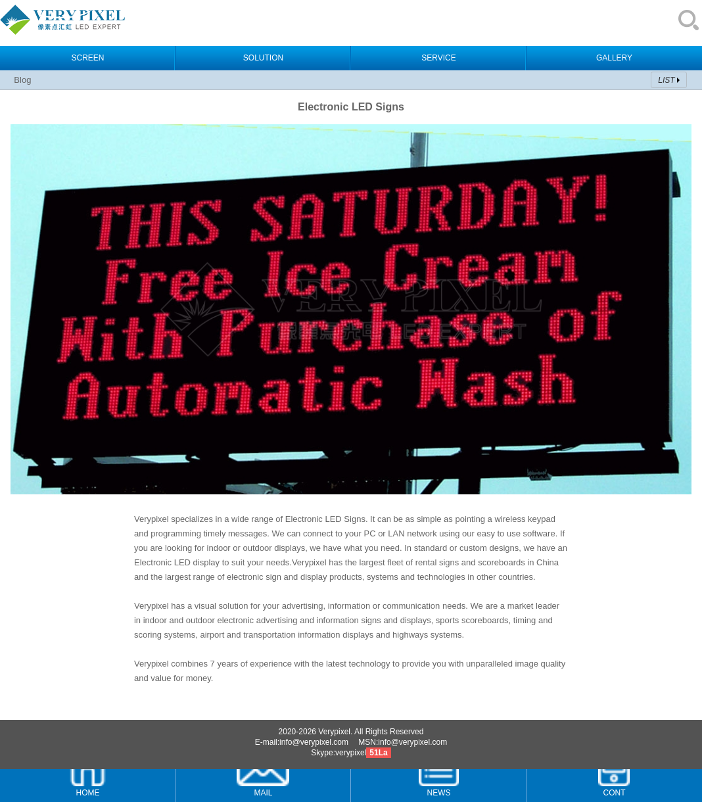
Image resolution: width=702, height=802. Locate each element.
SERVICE (438, 57)
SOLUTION (263, 57)
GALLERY (614, 57)
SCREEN (87, 57)
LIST (666, 80)
